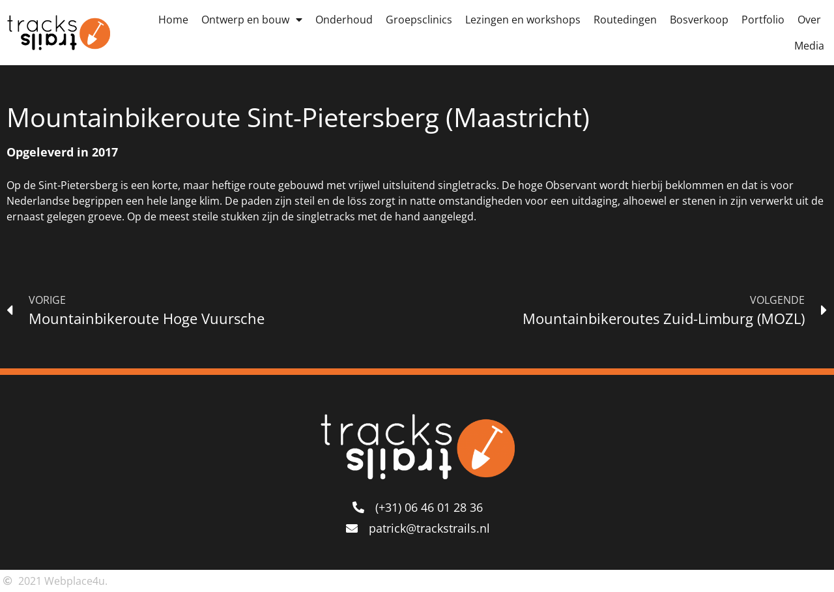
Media (809, 45)
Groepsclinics (419, 19)
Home (173, 19)
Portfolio (762, 19)
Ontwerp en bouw (251, 19)
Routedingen (625, 19)
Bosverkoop (699, 19)
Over (809, 19)
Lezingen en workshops (523, 19)
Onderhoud (344, 19)
